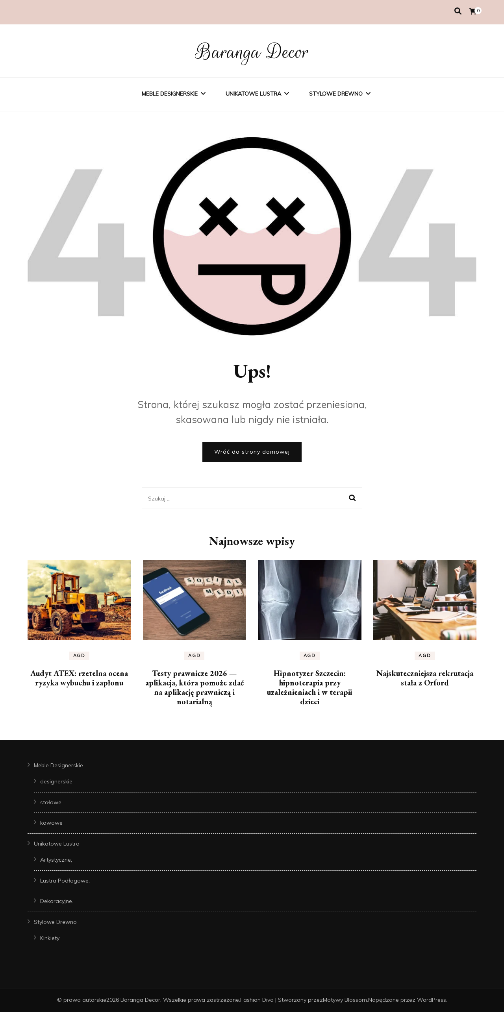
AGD (79, 655)
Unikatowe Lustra (253, 93)
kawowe (51, 822)
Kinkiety (49, 938)
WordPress (431, 999)
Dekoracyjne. (56, 901)
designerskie (56, 781)
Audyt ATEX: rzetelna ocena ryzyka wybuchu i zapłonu (79, 678)
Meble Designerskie (170, 93)
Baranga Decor (252, 52)
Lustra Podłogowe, (65, 880)
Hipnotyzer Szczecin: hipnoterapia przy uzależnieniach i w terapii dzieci (309, 687)
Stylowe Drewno (336, 93)
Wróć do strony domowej (252, 451)
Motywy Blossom (345, 999)
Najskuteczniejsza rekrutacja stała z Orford (424, 678)
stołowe (50, 802)
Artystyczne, (56, 859)
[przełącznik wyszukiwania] (457, 11)
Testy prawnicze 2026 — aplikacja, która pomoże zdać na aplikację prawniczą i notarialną (194, 687)
